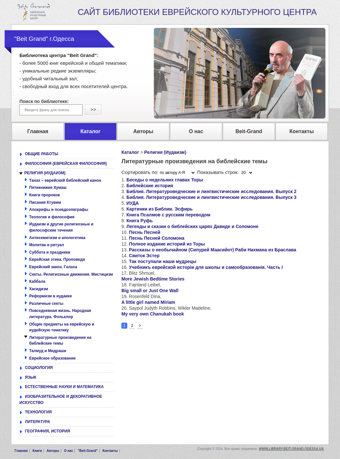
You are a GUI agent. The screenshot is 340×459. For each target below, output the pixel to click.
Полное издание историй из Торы (167, 244)
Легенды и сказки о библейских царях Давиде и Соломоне (192, 226)
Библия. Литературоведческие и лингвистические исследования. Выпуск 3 (212, 197)
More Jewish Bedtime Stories (153, 278)
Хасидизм (38, 289)
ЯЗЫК (30, 377)
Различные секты (46, 303)
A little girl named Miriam (148, 302)
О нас (68, 451)
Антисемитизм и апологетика (57, 237)
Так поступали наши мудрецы (162, 261)
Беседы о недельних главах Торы (165, 179)
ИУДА (133, 203)
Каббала (37, 281)
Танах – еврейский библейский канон (65, 180)
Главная (21, 451)
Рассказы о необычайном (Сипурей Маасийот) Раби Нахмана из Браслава (212, 249)
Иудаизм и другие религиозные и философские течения (61, 227)
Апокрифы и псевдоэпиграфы (58, 209)
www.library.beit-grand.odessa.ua (291, 449)
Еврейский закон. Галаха (53, 267)
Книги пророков (44, 195)
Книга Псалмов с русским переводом (168, 214)
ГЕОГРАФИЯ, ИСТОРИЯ (47, 431)
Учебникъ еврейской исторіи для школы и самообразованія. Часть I (206, 267)
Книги (37, 451)
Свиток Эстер (144, 255)
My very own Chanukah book (152, 313)
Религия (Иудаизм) (165, 152)
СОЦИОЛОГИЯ (39, 367)
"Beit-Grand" (87, 451)
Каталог (130, 152)
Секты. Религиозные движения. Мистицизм (71, 274)
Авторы (53, 451)
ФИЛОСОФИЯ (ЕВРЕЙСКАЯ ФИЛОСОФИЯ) (66, 163)
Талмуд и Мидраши (47, 351)
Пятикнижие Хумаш (47, 187)
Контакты (110, 451)
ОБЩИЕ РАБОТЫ (41, 154)
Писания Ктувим (45, 202)
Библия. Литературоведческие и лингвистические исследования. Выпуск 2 (212, 191)
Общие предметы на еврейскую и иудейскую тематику (61, 327)
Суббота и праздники (49, 252)
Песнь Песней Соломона (156, 238)
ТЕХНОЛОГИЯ (38, 412)
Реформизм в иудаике (50, 296)
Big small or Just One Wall (149, 290)
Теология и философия (51, 217)
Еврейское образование (52, 358)
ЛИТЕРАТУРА (37, 421)
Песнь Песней (144, 232)
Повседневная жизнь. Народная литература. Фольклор (60, 313)
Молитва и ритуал (46, 245)
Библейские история (150, 185)
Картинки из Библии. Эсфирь (160, 209)
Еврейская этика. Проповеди (57, 259)
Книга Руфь (140, 220)
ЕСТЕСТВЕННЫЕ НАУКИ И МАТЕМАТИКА (64, 386)
